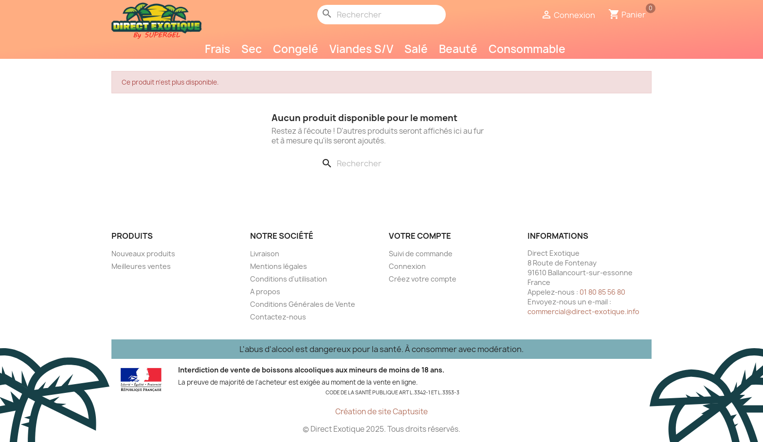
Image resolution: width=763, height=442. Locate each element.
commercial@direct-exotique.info (583, 311)
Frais (217, 49)
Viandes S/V (361, 49)
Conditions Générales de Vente (302, 304)
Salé (416, 49)
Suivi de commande (421, 253)
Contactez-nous (278, 316)
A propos (265, 291)
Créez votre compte (422, 278)
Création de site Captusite (381, 412)
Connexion (407, 266)
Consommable (527, 49)
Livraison (264, 253)
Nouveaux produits (143, 253)
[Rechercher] (381, 14)
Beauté (458, 49)
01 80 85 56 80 (602, 292)
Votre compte (420, 235)
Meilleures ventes (141, 266)
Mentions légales (278, 266)
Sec (251, 49)
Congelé (295, 49)
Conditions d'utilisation (288, 278)
